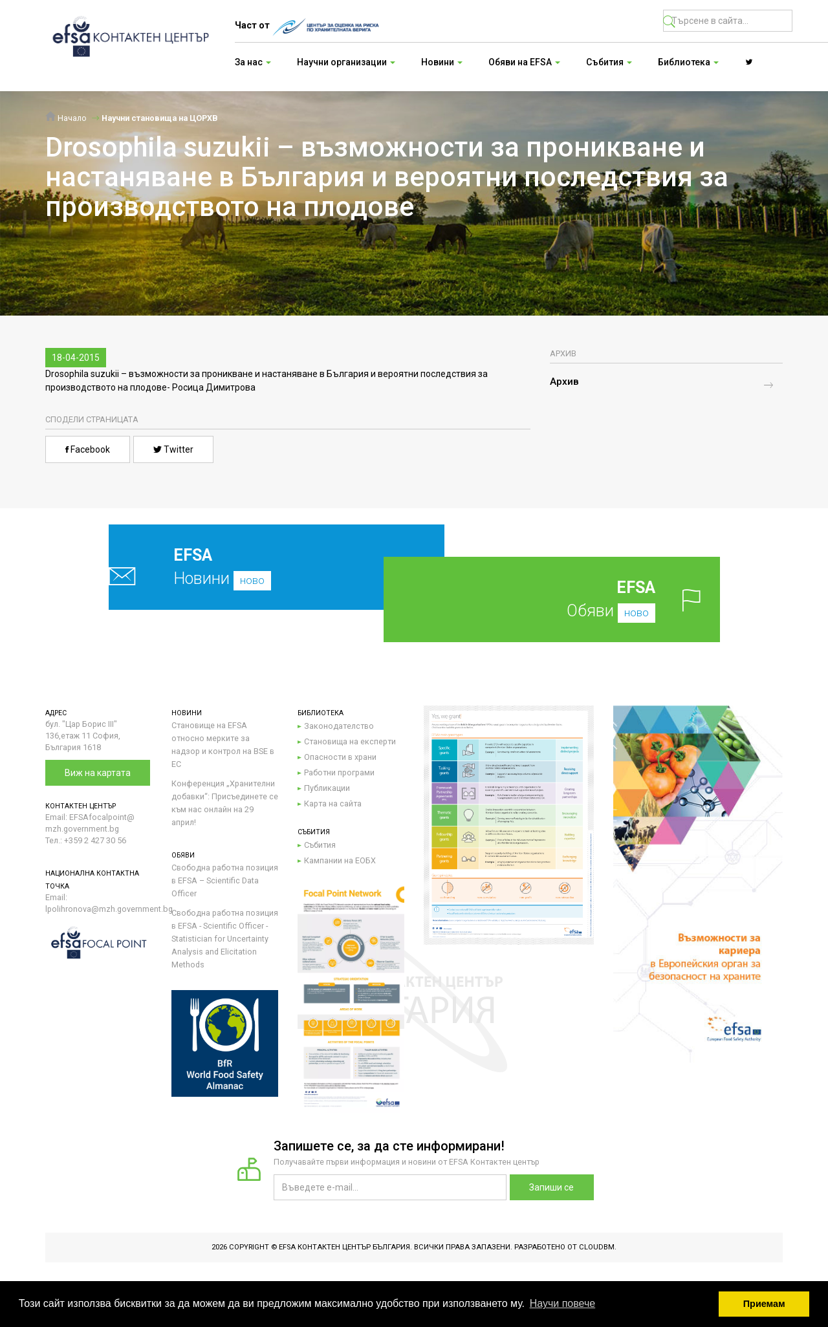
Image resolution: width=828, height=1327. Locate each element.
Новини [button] (442, 62)
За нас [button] (253, 62)
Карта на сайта (333, 803)
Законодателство (339, 726)
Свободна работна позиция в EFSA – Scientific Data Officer (224, 880)
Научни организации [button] (346, 62)
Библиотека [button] (688, 62)
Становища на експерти (350, 741)
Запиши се (551, 1187)
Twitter (173, 449)
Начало (66, 118)
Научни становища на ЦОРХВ (160, 118)
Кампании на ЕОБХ (340, 860)
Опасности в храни (340, 757)
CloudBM (597, 1247)
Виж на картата (98, 773)
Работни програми (339, 772)
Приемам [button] (764, 1304)
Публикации (327, 788)
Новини (246, 567)
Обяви (572, 599)
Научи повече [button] (562, 1303)
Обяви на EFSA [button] (524, 62)
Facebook (87, 449)
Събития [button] (609, 62)
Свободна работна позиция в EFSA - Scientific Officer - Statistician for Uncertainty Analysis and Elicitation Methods (224, 938)
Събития (320, 845)
